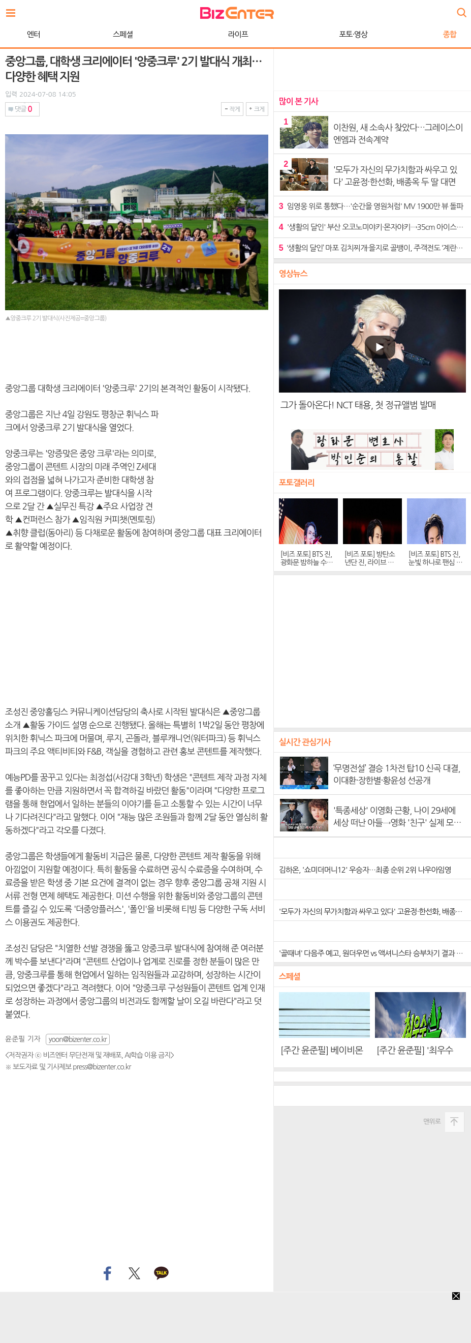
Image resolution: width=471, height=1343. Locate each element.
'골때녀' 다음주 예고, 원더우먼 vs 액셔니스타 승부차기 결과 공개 (374, 953)
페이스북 (106, 1273)
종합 (332, 34)
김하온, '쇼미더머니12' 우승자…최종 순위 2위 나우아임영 (365, 870)
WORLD (423, 34)
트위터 (134, 1273)
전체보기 (13, 10)
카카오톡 (161, 1273)
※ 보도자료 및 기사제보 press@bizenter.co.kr (68, 1066)
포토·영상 (236, 34)
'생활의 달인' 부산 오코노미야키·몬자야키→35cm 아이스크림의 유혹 (372, 227)
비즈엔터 (237, 13)
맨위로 (432, 1121)
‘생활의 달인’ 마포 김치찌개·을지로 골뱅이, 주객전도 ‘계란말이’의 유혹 (372, 248)
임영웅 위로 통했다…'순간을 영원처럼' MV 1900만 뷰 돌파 (371, 206)
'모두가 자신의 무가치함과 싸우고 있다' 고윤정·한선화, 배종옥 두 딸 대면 (375, 911)
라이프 (121, 34)
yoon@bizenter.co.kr (78, 1039)
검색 (461, 9)
